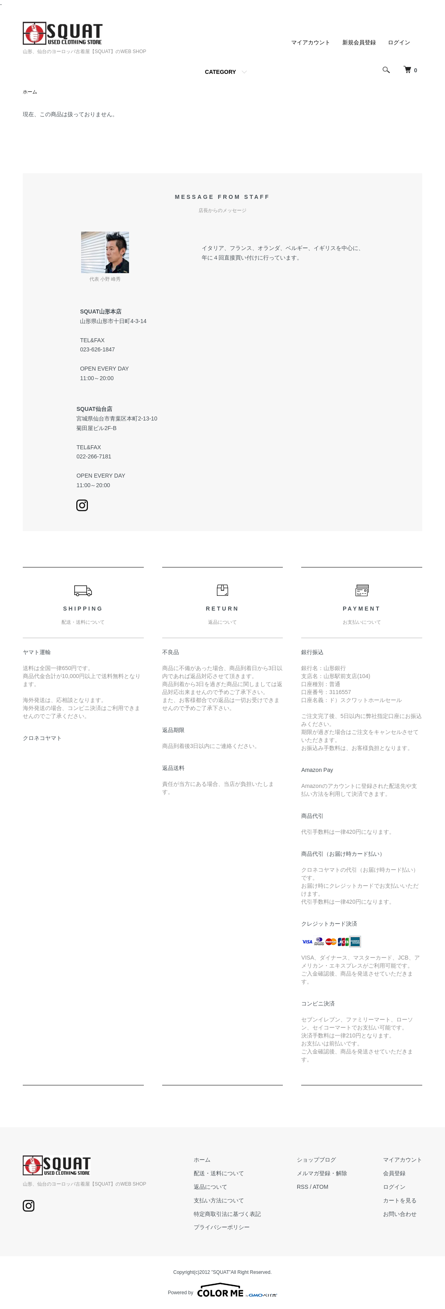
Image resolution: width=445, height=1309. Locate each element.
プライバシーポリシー (222, 1227)
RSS (302, 1187)
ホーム (30, 92)
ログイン (399, 42)
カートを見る (400, 1200)
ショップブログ (316, 1159)
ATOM (320, 1187)
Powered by (222, 1290)
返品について (210, 1187)
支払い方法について (219, 1200)
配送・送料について (219, 1173)
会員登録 (394, 1173)
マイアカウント (310, 42)
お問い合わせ (400, 1214)
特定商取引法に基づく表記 (227, 1214)
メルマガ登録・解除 (322, 1173)
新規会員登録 (359, 42)
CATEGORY (220, 72)
